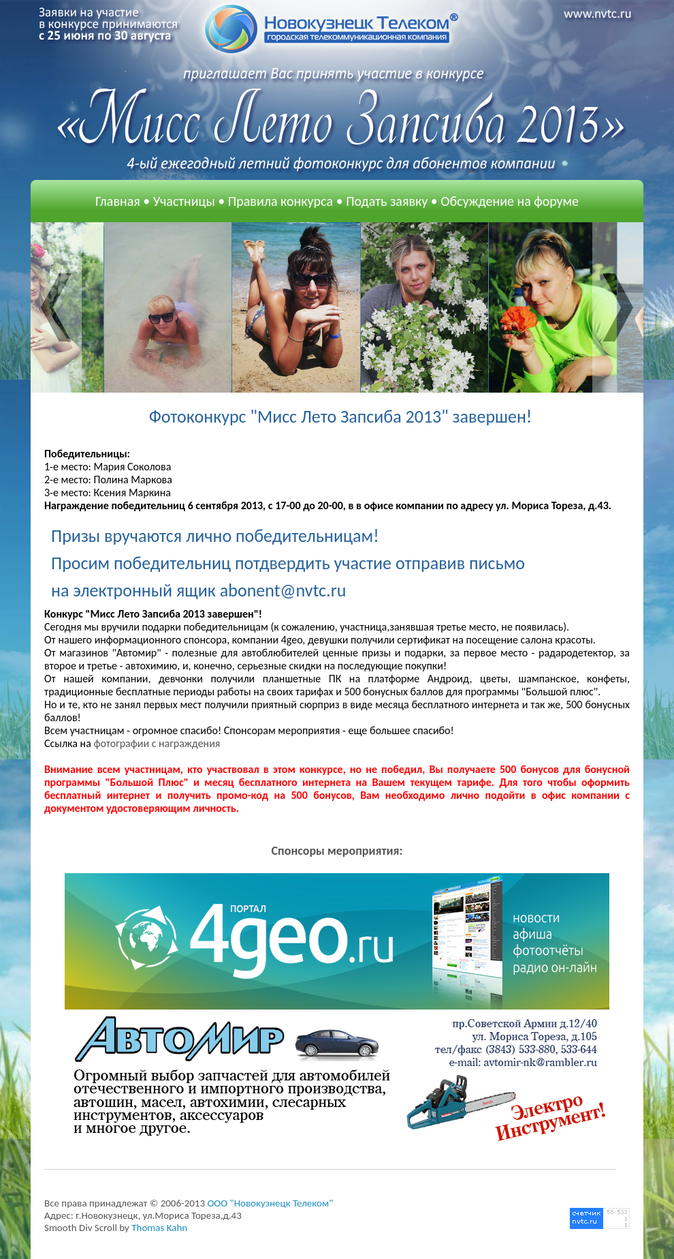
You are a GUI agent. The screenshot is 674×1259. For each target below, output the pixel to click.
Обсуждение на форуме (509, 201)
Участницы (184, 201)
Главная (117, 201)
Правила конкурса (280, 201)
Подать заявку (387, 201)
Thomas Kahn (159, 1228)
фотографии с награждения (156, 743)
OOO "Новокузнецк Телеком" (270, 1203)
